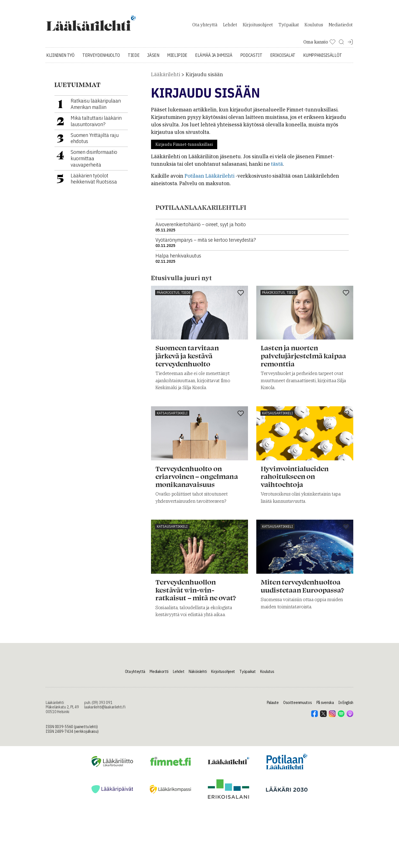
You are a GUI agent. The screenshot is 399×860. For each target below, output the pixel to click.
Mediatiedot (341, 26)
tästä (277, 167)
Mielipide (177, 58)
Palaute (273, 705)
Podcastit (251, 58)
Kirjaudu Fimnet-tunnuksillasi (184, 147)
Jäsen (153, 58)
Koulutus (314, 26)
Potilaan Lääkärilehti (209, 179)
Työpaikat (288, 26)
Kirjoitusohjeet (258, 26)
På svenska (325, 705)
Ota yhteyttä (204, 26)
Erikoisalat (282, 58)
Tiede (133, 58)
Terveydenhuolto (101, 58)
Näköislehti (198, 674)
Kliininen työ (60, 58)
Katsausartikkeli (172, 416)
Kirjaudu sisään (204, 77)
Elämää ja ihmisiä (213, 58)
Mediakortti (159, 674)
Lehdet (230, 26)
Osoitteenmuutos (297, 705)
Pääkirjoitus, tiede (174, 295)
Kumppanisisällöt (322, 58)
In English (345, 705)
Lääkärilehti (165, 77)
